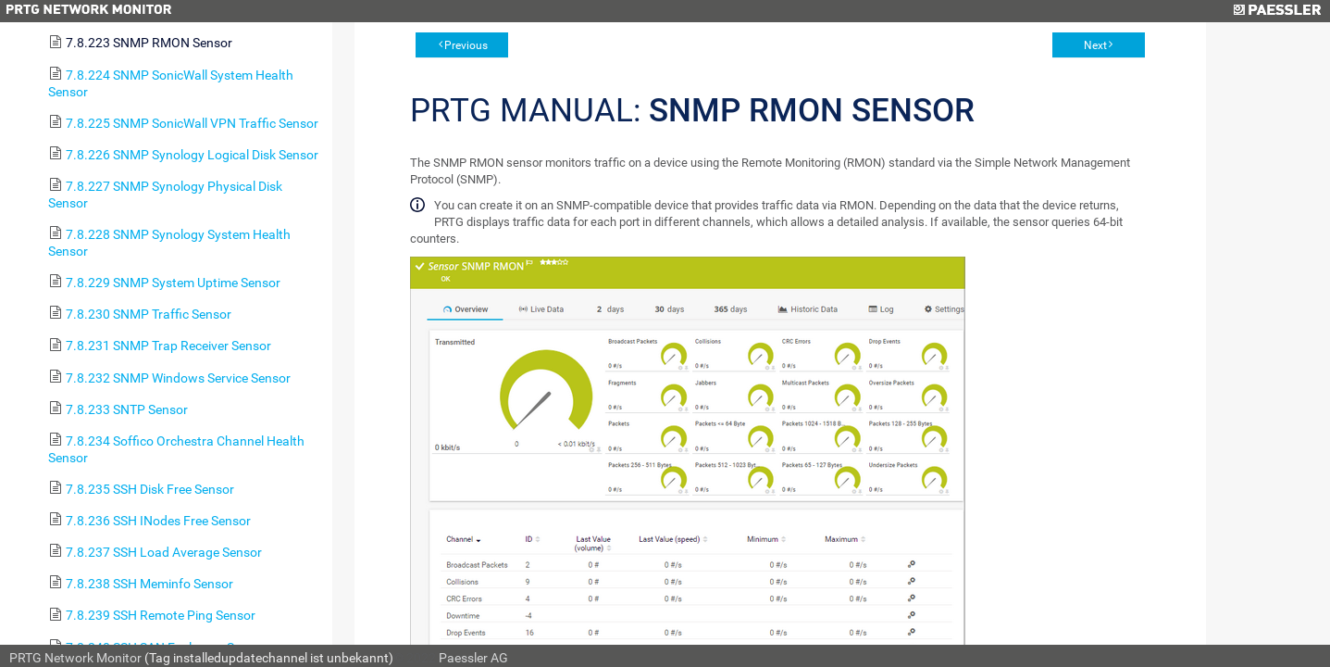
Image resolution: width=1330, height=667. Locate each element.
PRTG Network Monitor (75, 657)
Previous (466, 45)
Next (1095, 45)
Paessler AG (473, 657)
